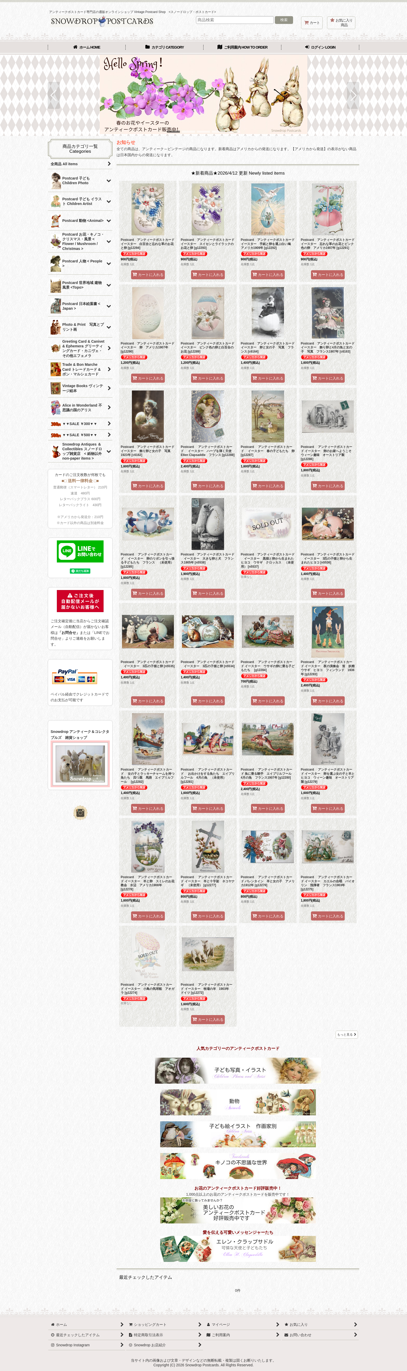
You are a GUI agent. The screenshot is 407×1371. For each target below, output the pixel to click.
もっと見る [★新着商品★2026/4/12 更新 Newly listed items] (346, 1034)
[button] (54, 95)
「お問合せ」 (69, 633)
